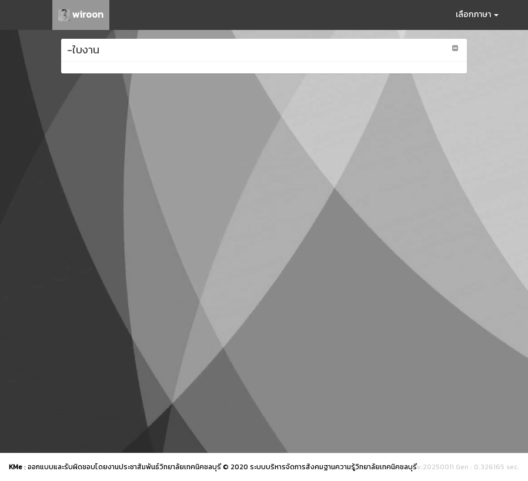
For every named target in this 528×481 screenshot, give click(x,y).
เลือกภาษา (477, 14)
